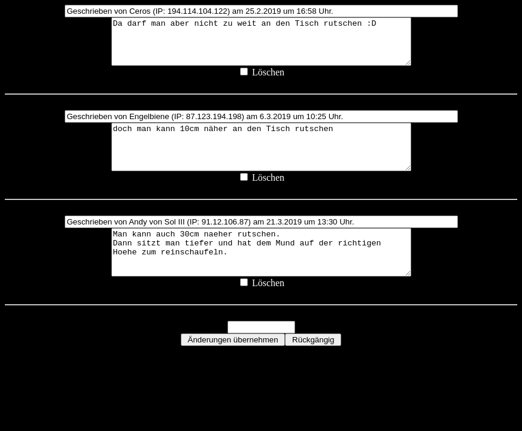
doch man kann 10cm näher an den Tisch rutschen (261, 160)
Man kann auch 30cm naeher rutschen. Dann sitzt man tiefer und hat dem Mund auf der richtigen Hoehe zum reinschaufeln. (261, 274)
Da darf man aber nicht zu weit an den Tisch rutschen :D (261, 46)
